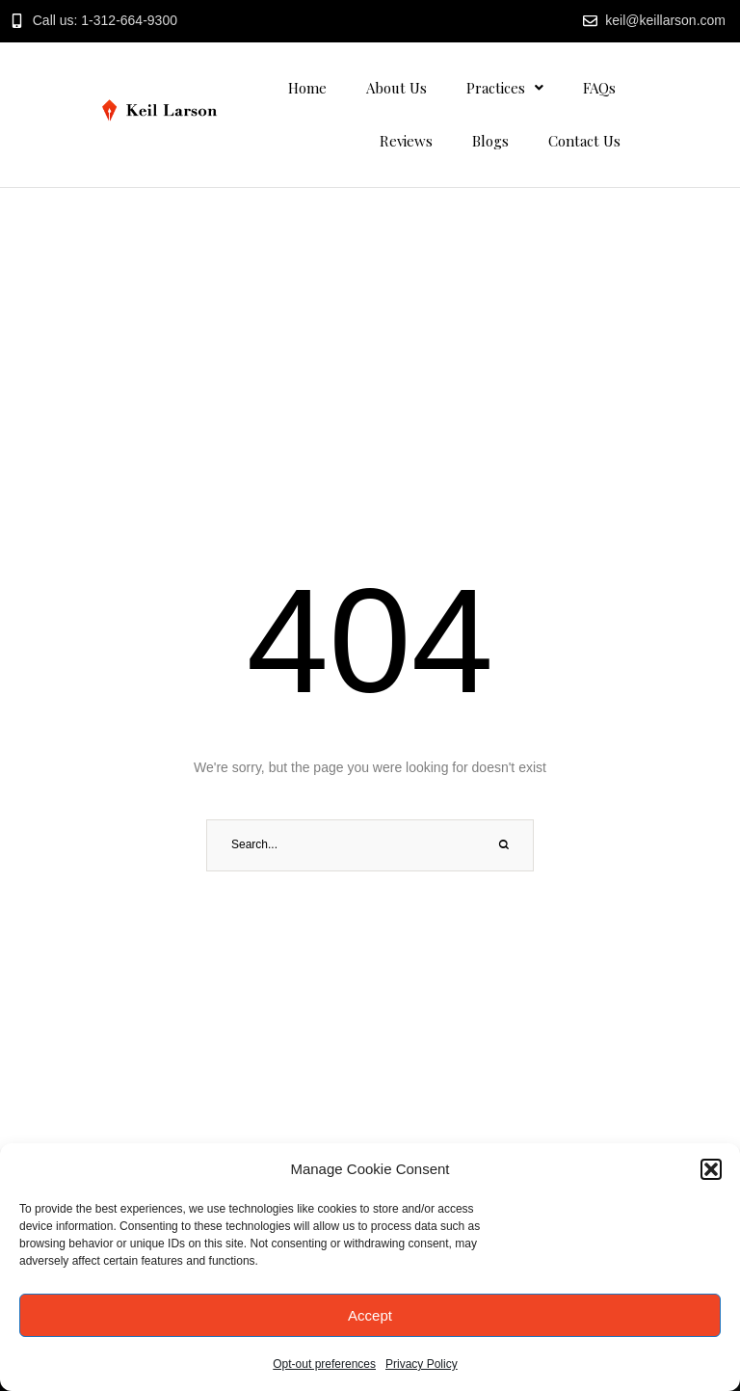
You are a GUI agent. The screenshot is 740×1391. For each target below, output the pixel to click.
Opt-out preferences (324, 1364)
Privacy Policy (421, 1364)
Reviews (406, 140)
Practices (504, 87)
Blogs (490, 140)
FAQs (599, 87)
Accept (370, 1315)
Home (307, 87)
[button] (711, 1169)
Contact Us (584, 140)
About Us (396, 87)
